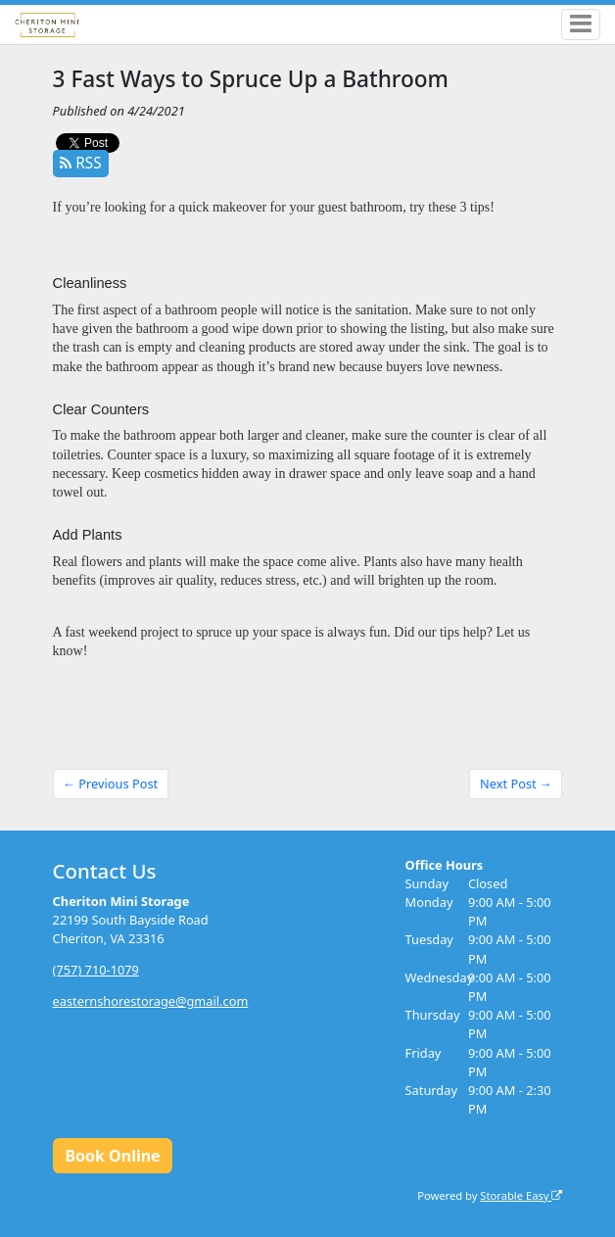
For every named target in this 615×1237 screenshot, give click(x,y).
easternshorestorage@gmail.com (151, 1001)
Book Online (112, 1155)
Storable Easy (521, 1195)
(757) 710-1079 (96, 969)
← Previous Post (110, 783)
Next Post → (516, 783)
